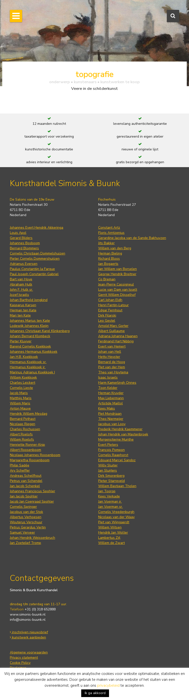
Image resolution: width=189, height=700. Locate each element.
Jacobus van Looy (112, 424)
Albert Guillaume (111, 331)
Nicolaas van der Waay (116, 517)
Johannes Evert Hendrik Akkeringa (36, 227)
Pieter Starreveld (111, 480)
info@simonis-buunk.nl (28, 619)
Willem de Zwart (111, 543)
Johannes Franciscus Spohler (32, 491)
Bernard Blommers (24, 248)
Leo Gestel (106, 320)
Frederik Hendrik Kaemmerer (120, 429)
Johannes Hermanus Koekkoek (33, 351)
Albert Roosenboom (25, 449)
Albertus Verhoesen (25, 517)
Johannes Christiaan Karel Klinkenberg (40, 331)
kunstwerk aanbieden (28, 637)
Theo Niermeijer (110, 418)
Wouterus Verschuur (26, 522)
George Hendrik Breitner (117, 274)
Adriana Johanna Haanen (118, 336)
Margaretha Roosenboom (29, 460)
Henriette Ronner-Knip (27, 444)
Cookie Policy (20, 662)
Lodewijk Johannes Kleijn (29, 325)
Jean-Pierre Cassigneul (116, 284)
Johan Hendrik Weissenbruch (32, 537)
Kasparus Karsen (23, 305)
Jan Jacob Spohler (24, 496)
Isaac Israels (108, 377)
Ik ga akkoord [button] (95, 693)
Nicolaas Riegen (22, 424)
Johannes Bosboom (25, 243)
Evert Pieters (108, 444)
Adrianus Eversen (23, 263)
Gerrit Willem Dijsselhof (117, 294)
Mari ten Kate (20, 315)
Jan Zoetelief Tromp (25, 543)
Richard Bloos (109, 258)
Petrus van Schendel (26, 480)
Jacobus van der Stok (26, 511)
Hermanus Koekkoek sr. (28, 362)
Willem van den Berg (114, 248)
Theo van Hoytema (113, 372)
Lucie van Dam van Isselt (117, 289)
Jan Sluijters (107, 470)
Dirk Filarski (107, 315)
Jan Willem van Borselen (117, 269)
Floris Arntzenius (111, 232)
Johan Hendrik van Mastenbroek (123, 434)
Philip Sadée (19, 465)
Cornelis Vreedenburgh (116, 511)
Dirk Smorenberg (111, 475)
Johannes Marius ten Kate (30, 320)
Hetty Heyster (109, 356)
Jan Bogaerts (108, 263)
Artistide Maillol (110, 403)
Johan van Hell (109, 351)
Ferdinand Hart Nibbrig (116, 341)
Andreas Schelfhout (25, 475)
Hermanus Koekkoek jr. (28, 367)
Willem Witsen (110, 527)
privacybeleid (108, 685)
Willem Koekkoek (23, 377)
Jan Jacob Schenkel (25, 486)
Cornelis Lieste (21, 387)
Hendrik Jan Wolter (113, 532)
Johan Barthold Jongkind (28, 300)
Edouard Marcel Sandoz (117, 460)
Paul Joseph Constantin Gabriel (34, 274)
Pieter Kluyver (21, 341)
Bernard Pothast (22, 418)
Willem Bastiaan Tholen (117, 486)
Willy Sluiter (108, 465)
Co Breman (106, 279)
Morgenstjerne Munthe (116, 439)
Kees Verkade (109, 496)
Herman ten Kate (23, 310)
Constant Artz (109, 227)
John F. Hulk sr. (21, 289)
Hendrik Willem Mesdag (28, 413)
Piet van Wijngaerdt (113, 522)
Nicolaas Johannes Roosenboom (35, 455)
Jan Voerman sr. (110, 506)
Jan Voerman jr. (110, 501)
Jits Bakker (106, 243)
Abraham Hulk (21, 284)
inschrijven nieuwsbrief (29, 632)
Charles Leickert (22, 382)
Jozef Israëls (19, 294)
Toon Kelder (107, 387)
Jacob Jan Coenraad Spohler (32, 501)
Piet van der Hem (111, 367)
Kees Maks (106, 408)
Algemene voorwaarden (29, 652)
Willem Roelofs (22, 439)
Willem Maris (20, 403)
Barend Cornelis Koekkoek (30, 346)
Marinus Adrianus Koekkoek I (32, 372)
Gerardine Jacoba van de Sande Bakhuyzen (132, 238)
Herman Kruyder (111, 393)
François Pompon (111, 449)
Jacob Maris (19, 393)
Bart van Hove (21, 279)
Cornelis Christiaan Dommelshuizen (37, 253)
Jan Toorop (106, 491)
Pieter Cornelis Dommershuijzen (35, 258)
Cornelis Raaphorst (113, 455)
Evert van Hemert (112, 346)
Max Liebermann (111, 398)
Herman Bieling (110, 253)
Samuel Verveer (22, 532)
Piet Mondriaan (110, 413)
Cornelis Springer (23, 506)
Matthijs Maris (21, 398)
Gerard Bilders (21, 238)
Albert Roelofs (21, 434)
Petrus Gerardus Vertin (28, 527)
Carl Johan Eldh (110, 300)
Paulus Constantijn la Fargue (32, 269)
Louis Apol (18, 232)
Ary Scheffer (20, 470)
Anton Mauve (20, 408)
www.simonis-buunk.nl (28, 614)
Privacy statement (24, 657)
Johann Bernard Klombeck (30, 336)
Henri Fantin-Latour (113, 305)
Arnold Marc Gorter (113, 325)
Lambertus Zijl (109, 537)
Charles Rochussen (25, 429)
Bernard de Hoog (111, 362)
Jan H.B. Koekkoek (24, 356)
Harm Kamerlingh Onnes (117, 382)
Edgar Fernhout (110, 310)
